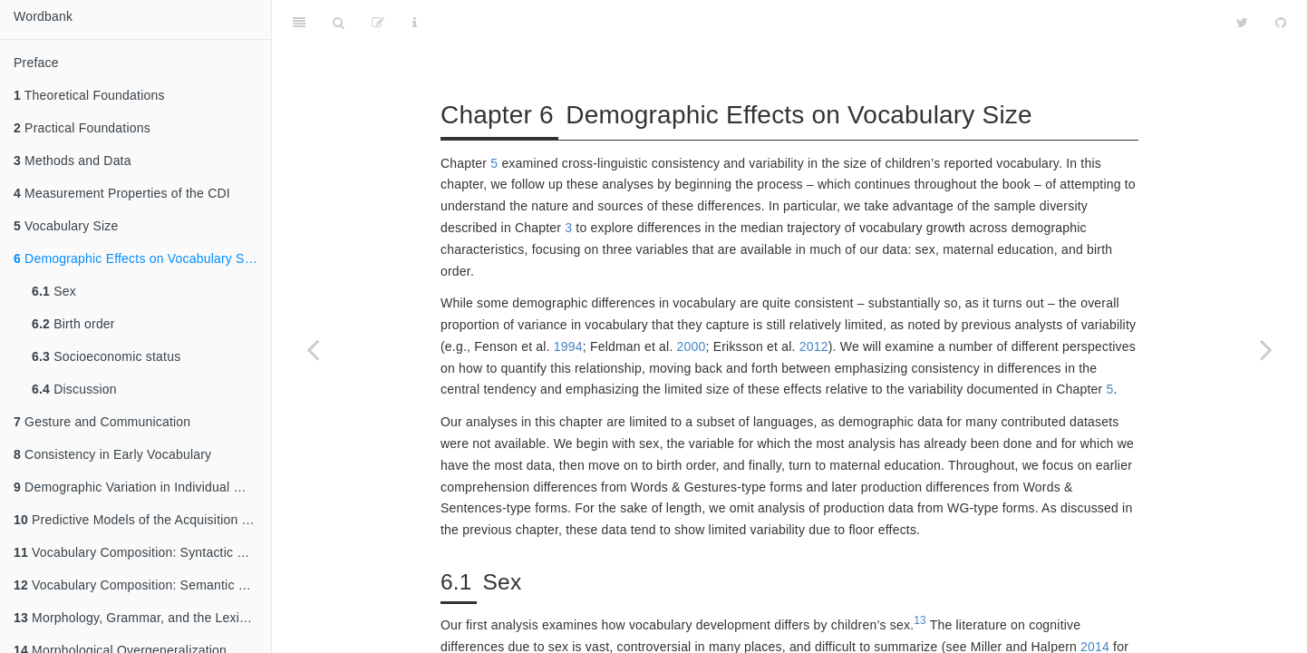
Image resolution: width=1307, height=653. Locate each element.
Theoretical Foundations (89, 95)
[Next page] (1266, 349)
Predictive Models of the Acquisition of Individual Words (142, 519)
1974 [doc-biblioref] (880, 623)
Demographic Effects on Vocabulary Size (137, 258)
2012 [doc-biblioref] (813, 301)
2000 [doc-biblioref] (691, 301)
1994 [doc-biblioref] (568, 301)
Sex (54, 291)
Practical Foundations (82, 128)
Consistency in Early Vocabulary (112, 454)
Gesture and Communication (102, 421)
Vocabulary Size (66, 226)
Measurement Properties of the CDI (122, 193)
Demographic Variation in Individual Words (142, 487)
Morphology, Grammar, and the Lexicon (137, 617)
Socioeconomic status (106, 356)
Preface (36, 62)
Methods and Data (72, 160)
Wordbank (43, 16)
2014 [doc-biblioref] (1094, 601)
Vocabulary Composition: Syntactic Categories (142, 552)
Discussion (74, 389)
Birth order (73, 324)
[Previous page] (312, 349)
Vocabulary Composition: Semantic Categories (142, 585)
